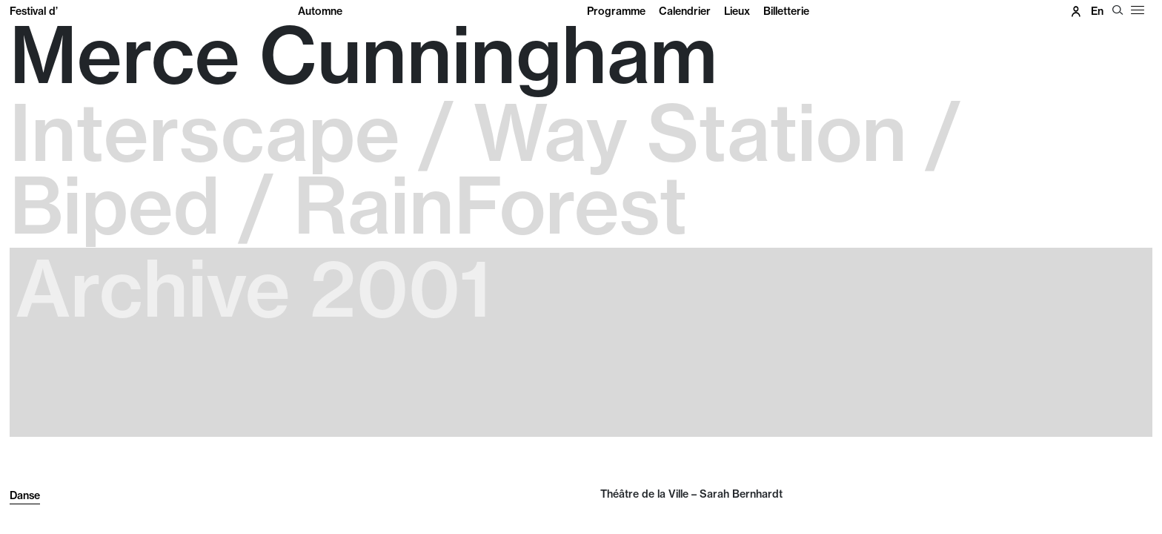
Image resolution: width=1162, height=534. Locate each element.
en (1097, 11)
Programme (616, 11)
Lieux (737, 11)
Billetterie (786, 11)
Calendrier (685, 11)
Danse (25, 495)
